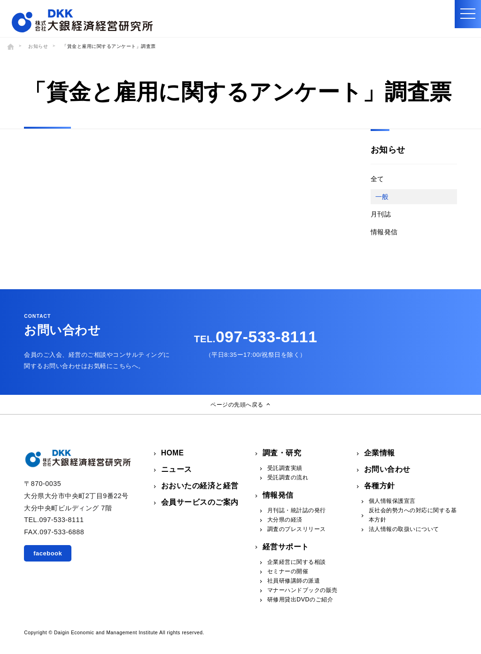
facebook (47, 553)
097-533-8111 (255, 337)
